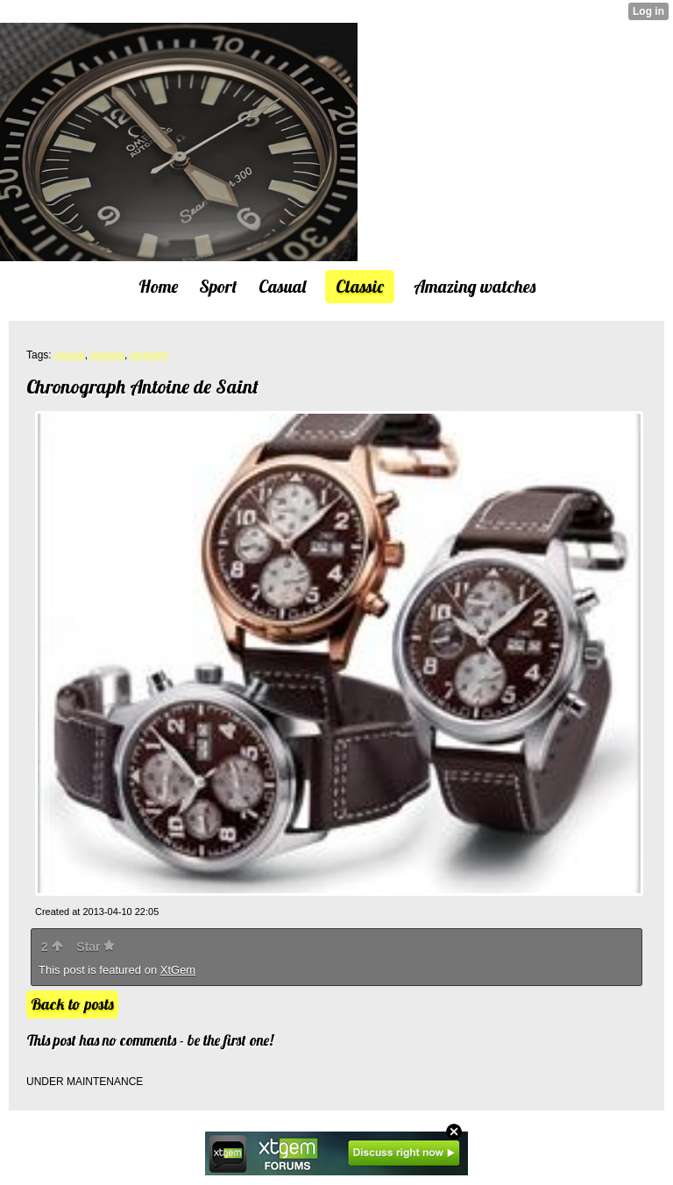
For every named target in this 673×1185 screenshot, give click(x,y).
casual (69, 355)
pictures (149, 355)
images (107, 355)
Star (95, 947)
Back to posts (72, 1004)
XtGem (177, 969)
